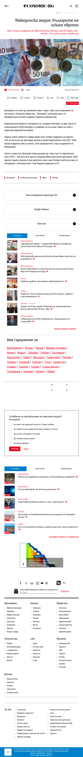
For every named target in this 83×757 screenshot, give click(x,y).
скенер (55, 177)
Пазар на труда (23, 499)
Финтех (9, 660)
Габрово (33, 352)
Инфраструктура (13, 615)
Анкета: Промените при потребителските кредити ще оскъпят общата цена (42, 562)
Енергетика (11, 618)
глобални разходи (28, 177)
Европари (10, 611)
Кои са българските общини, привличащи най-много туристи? (48, 528)
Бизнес (34, 603)
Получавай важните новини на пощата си (39, 590)
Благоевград (14, 347)
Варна (39, 347)
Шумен (40, 371)
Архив (26, 449)
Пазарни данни (12, 692)
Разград (37, 362)
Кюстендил (13, 357)
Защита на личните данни (60, 710)
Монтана (38, 357)
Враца (21, 352)
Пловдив (24, 362)
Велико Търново (56, 347)
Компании (37, 608)
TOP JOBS (62, 667)
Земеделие (11, 625)
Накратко (10, 682)
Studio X (49, 753)
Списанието (11, 689)
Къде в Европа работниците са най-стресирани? (43, 502)
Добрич (44, 352)
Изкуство (36, 657)
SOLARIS (62, 664)
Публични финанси (27, 241)
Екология (62, 628)
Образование (64, 618)
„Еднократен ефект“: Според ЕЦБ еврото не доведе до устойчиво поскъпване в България (46, 245)
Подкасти (62, 647)
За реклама (21, 710)
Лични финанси (65, 611)
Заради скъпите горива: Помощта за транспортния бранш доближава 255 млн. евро (46, 307)
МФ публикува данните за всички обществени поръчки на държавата (48, 257)
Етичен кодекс (22, 723)
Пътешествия (38, 647)
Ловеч (26, 357)
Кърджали (58, 352)
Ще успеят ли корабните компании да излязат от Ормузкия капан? (46, 515)
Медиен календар (24, 737)
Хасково (28, 371)
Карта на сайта (56, 716)
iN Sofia (62, 657)
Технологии (10, 638)
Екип (52, 713)
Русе (47, 362)
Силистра (59, 362)
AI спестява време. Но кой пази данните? (39, 489)
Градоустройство (65, 625)
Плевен (11, 362)
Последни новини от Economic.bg (64, 537)
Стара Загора (50, 366)
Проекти (61, 638)
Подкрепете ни (56, 730)
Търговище (13, 371)
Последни (17, 236)
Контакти (20, 720)
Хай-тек (10, 657)
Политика (21, 512)
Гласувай (14, 449)
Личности (36, 654)
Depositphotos (47, 755)
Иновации (37, 615)
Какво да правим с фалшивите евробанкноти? (44, 281)
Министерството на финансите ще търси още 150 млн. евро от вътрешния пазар (47, 270)
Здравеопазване (23, 474)
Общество (62, 603)
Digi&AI (9, 643)
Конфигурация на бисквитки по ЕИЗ (31, 733)
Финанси (38, 556)
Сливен (11, 366)
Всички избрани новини (65, 329)
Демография (64, 615)
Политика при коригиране (60, 720)
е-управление (12, 650)
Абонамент (21, 716)
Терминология (12, 679)
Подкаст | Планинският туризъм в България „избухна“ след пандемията (47, 295)
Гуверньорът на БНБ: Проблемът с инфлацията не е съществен (45, 320)
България (10, 177)
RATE (60, 650)
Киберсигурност (23, 487)
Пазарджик (53, 357)
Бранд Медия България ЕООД (61, 723)
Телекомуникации (14, 647)
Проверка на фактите (25, 713)
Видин (11, 352)
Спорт (35, 660)
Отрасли (36, 611)
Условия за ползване (58, 727)
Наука (35, 643)
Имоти (35, 625)
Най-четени (40, 236)
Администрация (65, 632)
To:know (23, 279)
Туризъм (23, 291)
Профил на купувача (25, 730)
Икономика (10, 603)
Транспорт (24, 304)
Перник (66, 357)
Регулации (37, 628)
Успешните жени (65, 660)
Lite (33, 638)
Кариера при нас (23, 727)
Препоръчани (64, 236)
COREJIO (62, 654)
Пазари (35, 618)
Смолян (23, 366)
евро (44, 177)
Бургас (29, 347)
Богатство (36, 650)
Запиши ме (65, 591)
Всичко (8, 674)
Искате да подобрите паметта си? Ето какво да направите (48, 477)
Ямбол (51, 371)
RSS (61, 583)
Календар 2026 (64, 643)
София (35, 366)
